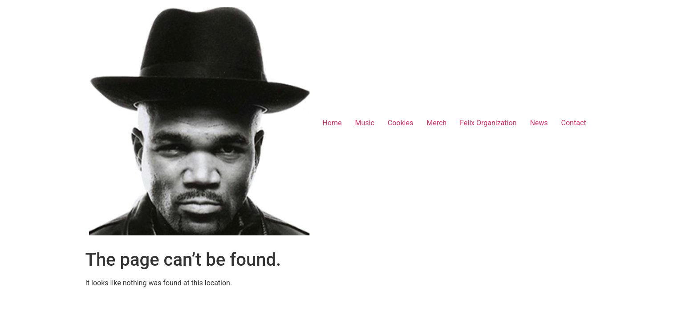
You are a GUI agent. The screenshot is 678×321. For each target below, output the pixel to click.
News (539, 123)
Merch (436, 123)
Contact (573, 123)
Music (364, 123)
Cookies (400, 123)
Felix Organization (488, 123)
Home (331, 123)
